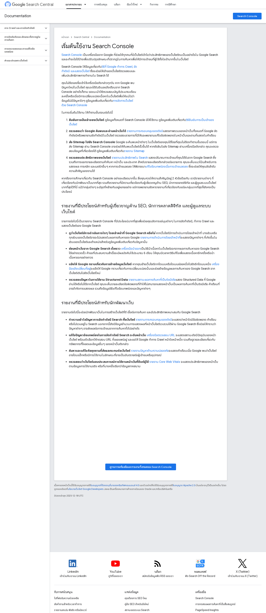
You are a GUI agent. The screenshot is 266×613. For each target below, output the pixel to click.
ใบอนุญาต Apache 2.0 (184, 485)
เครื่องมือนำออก (131, 248)
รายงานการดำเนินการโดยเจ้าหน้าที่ (160, 237)
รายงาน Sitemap (134, 151)
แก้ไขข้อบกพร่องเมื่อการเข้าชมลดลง (166, 166)
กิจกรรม (154, 4)
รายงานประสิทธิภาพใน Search (130, 157)
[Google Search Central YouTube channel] (115, 566)
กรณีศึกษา (170, 4)
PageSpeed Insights (207, 610)
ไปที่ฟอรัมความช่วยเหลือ (66, 598)
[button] (22, 28)
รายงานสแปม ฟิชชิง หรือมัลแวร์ (70, 610)
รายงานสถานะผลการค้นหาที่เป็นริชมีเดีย (152, 279)
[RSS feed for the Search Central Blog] (157, 566)
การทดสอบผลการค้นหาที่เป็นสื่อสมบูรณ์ (215, 604)
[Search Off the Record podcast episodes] (200, 566)
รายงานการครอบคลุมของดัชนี (145, 131)
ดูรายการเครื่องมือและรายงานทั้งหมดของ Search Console (141, 467)
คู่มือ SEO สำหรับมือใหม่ (137, 604)
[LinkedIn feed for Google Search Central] (73, 566)
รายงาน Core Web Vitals (164, 362)
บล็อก (117, 4)
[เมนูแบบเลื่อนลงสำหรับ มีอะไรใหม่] (142, 4)
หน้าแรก (65, 37)
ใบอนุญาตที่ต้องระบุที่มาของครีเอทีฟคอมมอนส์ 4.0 (115, 485)
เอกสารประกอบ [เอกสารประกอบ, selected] (74, 4)
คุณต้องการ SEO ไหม (136, 598)
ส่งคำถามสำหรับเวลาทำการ (68, 604)
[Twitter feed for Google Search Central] (242, 566)
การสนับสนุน (100, 4)
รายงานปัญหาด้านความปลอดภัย (150, 350)
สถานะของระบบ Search (137, 610)
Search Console (247, 16)
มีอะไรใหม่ (132, 4)
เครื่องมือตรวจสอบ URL (161, 335)
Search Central (32, 4)
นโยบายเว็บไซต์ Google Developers (85, 489)
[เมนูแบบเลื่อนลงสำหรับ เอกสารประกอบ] (86, 4)
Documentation (17, 16)
